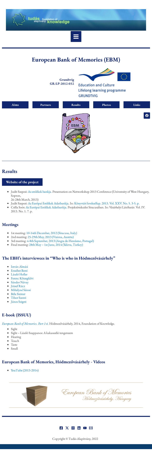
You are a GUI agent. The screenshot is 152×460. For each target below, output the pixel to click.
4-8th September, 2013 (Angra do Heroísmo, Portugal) (60, 241)
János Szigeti (18, 301)
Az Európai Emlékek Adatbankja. (47, 207)
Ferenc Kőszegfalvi (22, 278)
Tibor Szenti (18, 297)
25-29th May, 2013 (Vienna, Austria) (51, 237)
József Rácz (18, 286)
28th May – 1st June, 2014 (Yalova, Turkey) (56, 244)
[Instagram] (73, 428)
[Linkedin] (79, 428)
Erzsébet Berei (19, 270)
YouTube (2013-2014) (25, 370)
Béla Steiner (18, 294)
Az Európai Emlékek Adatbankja (48, 203)
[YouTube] (85, 428)
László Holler (19, 274)
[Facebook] (61, 428)
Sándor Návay (19, 282)
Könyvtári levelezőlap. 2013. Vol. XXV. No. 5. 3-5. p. (107, 203)
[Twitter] (67, 428)
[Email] (91, 428)
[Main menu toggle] (76, 36)
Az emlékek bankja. (40, 191)
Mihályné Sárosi (21, 290)
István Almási (19, 266)
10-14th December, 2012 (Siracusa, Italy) (51, 233)
